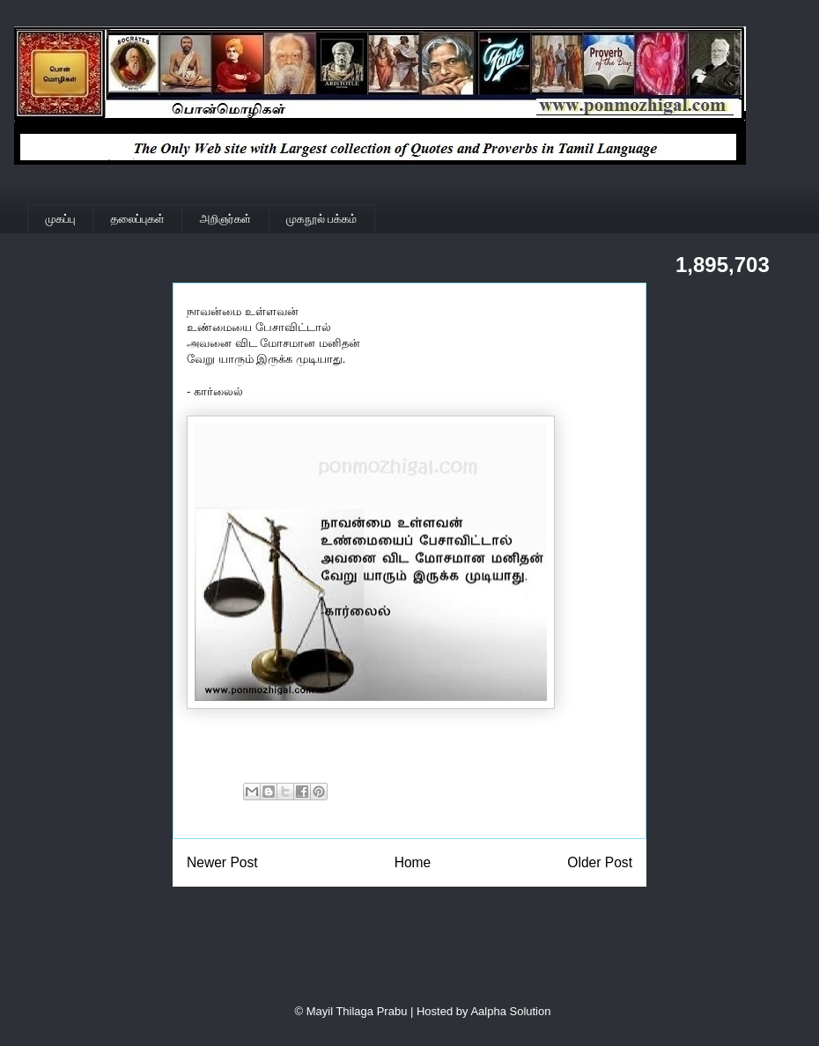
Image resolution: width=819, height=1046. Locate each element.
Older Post (599, 862)
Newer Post (222, 862)
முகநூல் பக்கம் (321, 218)
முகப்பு (61, 218)
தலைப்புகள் (138, 218)
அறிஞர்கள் (225, 218)
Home (413, 862)
